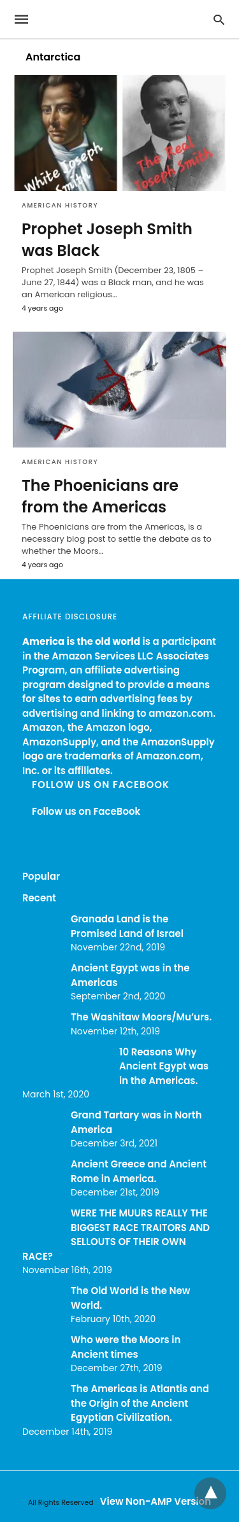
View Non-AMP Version (155, 1501)
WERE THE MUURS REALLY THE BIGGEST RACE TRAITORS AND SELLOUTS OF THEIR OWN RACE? (116, 1234)
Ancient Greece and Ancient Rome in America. (138, 1171)
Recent (39, 898)
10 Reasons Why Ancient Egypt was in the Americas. (163, 1066)
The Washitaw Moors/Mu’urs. (141, 1017)
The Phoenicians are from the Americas (100, 496)
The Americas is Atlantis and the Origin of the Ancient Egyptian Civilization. (140, 1403)
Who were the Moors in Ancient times (125, 1347)
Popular (41, 876)
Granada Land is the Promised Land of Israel (127, 926)
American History (60, 205)
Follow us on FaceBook (101, 784)
